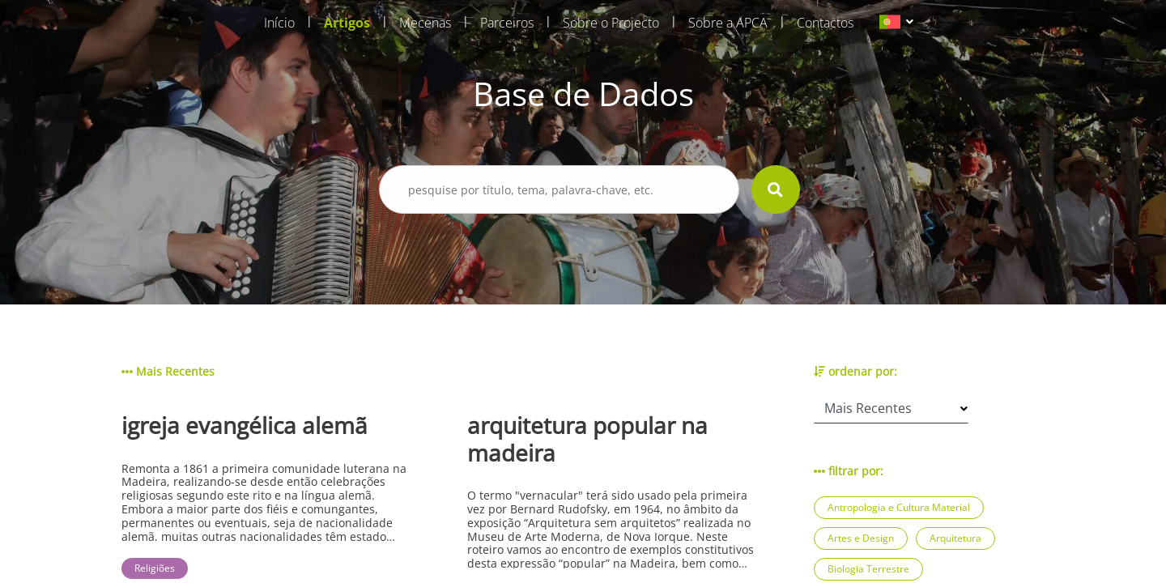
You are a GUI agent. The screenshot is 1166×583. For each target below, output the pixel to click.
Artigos (347, 23)
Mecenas (425, 23)
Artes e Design (861, 538)
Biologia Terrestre (868, 569)
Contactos (825, 23)
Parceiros (507, 23)
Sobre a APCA (728, 23)
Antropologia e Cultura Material (899, 507)
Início (279, 23)
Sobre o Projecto (611, 23)
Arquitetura (955, 538)
